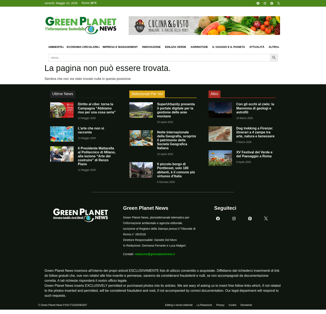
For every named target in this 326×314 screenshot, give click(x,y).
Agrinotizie (199, 46)
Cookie (232, 305)
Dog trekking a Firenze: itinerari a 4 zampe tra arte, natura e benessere (255, 132)
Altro (274, 47)
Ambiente (56, 47)
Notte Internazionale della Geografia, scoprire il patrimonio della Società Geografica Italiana (176, 140)
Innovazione (151, 46)
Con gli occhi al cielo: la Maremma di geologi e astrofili (255, 108)
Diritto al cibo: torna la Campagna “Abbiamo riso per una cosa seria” (97, 108)
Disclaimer (246, 305)
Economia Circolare (83, 47)
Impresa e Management (120, 46)
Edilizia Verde (175, 46)
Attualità (256, 46)
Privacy (220, 305)
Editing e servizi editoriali (179, 305)
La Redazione (204, 305)
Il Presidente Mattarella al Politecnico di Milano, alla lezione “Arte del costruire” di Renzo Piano (96, 156)
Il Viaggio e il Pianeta (228, 46)
